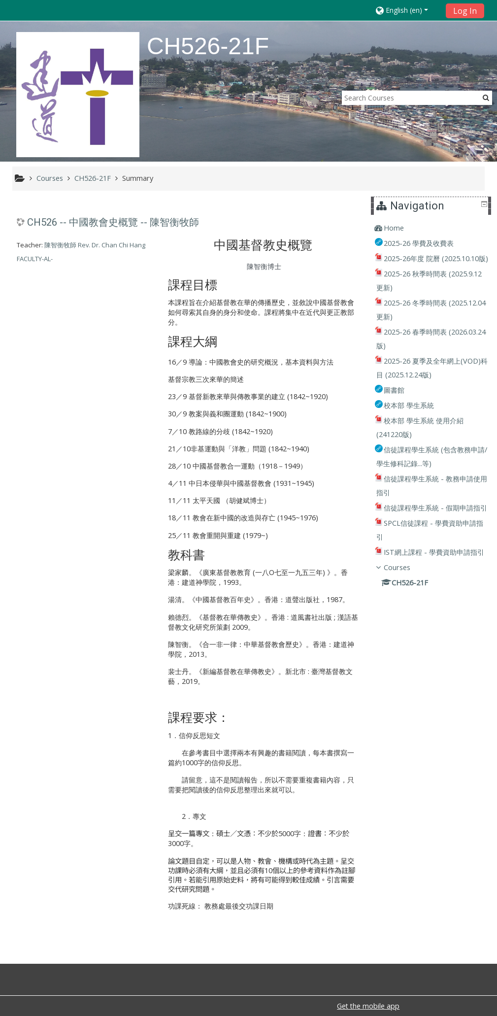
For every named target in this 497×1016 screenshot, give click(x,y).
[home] (77, 94)
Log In (465, 10)
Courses (404, 608)
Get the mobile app (368, 1006)
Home (401, 228)
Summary (137, 178)
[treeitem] (432, 228)
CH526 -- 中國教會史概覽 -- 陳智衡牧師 (113, 222)
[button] (407, 10)
